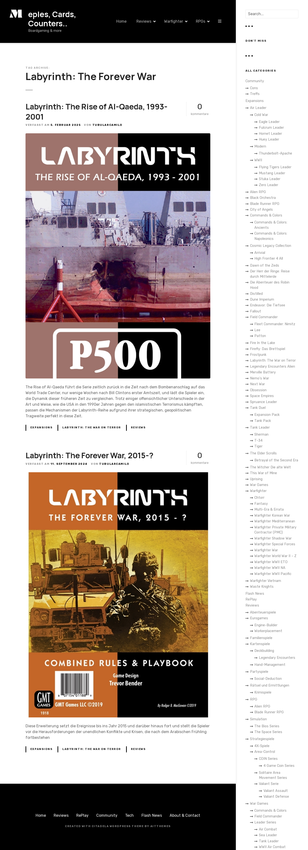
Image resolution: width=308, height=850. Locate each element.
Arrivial (259, 253)
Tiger (258, 446)
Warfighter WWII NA (269, 568)
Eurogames (259, 618)
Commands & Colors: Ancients (270, 225)
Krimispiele (262, 692)
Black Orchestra (263, 198)
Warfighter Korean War (272, 515)
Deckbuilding (264, 651)
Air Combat (268, 829)
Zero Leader (268, 185)
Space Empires (262, 396)
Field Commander (264, 317)
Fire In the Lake (262, 343)
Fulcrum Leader (271, 128)
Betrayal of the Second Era (276, 460)
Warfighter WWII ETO (271, 562)
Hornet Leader (270, 134)
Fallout (255, 311)
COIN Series (268, 759)
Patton (260, 336)
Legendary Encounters (277, 658)
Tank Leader (260, 427)
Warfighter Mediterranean (274, 521)
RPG (253, 699)
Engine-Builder (265, 625)
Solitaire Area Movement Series (273, 775)
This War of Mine (263, 473)
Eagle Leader (269, 122)
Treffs (255, 94)
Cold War (261, 115)
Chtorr (259, 498)
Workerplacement (268, 631)
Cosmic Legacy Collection (270, 246)
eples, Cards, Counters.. (52, 19)
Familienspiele (261, 638)
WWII (258, 160)
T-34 (258, 440)
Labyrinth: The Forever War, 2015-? (90, 455)
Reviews (143, 21)
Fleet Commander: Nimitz (274, 324)
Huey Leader (269, 139)
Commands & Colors (266, 215)
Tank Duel (258, 408)
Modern (260, 146)
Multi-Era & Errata (269, 509)
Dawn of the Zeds (264, 265)
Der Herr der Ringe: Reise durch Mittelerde (270, 274)
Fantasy (261, 504)
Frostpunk (258, 355)
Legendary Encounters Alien (272, 366)
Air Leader (258, 108)
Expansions (41, 427)
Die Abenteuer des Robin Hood (269, 285)
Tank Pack (262, 421)
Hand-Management (269, 665)
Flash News (254, 594)
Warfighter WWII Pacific (272, 574)
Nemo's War (259, 378)
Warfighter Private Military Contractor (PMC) (275, 530)
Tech (129, 815)
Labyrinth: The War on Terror (91, 427)
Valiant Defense (276, 797)
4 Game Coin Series (279, 766)
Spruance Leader (263, 402)
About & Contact (185, 815)
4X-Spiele (262, 746)
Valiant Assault (275, 791)
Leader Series (265, 822)
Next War (257, 384)
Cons (254, 88)
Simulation (258, 719)
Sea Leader (268, 835)
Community (254, 81)
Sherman (261, 434)
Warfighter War (266, 550)
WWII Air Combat (272, 847)
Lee (257, 330)
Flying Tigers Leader (275, 167)
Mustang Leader (272, 173)
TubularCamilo (107, 125)
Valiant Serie (269, 784)
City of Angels (261, 210)
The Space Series (268, 732)
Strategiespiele (262, 739)
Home (121, 21)
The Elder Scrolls (263, 453)
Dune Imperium (262, 299)
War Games (259, 485)
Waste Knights (262, 587)
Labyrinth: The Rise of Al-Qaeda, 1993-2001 (96, 111)
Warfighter (173, 21)
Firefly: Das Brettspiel (267, 349)
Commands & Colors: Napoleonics (270, 236)
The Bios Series (266, 726)
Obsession (258, 390)
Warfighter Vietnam (265, 581)
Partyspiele (259, 672)
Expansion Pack (267, 415)
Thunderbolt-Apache (275, 153)
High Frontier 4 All (268, 258)
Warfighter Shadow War (273, 538)
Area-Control (264, 752)
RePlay (251, 599)
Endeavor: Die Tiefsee (267, 305)
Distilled (256, 294)
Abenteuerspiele (263, 612)
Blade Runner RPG (264, 204)
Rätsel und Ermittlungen (269, 685)
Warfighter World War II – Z (275, 556)
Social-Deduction (268, 679)
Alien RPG (258, 192)
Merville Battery (263, 372)
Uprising (256, 479)
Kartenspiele (260, 644)
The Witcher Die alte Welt (270, 467)
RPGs (200, 21)
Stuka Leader (269, 179)
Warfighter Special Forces (274, 544)
